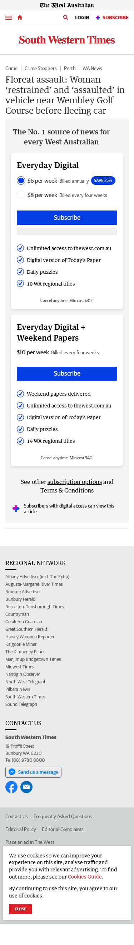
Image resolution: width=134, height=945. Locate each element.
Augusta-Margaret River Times (34, 584)
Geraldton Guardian (23, 621)
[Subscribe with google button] (67, 231)
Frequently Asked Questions (63, 816)
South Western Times (25, 696)
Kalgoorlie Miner (20, 644)
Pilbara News (17, 689)
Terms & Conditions (67, 490)
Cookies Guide (85, 877)
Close (20, 908)
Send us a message (33, 772)
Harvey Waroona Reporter (29, 636)
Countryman (17, 614)
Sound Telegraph (21, 704)
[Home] (20, 17)
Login (82, 17)
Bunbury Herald (20, 599)
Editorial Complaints (63, 829)
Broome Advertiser (23, 591)
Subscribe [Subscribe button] (67, 217)
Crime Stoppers (41, 68)
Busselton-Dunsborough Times (34, 606)
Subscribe (112, 18)
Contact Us (16, 816)
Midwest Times (19, 666)
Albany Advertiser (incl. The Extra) (37, 576)
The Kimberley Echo (24, 651)
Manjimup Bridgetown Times (33, 659)
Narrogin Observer (22, 674)
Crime (11, 68)
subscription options (75, 481)
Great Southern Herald (26, 629)
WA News (92, 68)
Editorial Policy (20, 829)
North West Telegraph (25, 681)
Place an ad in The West (29, 842)
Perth (69, 68)
